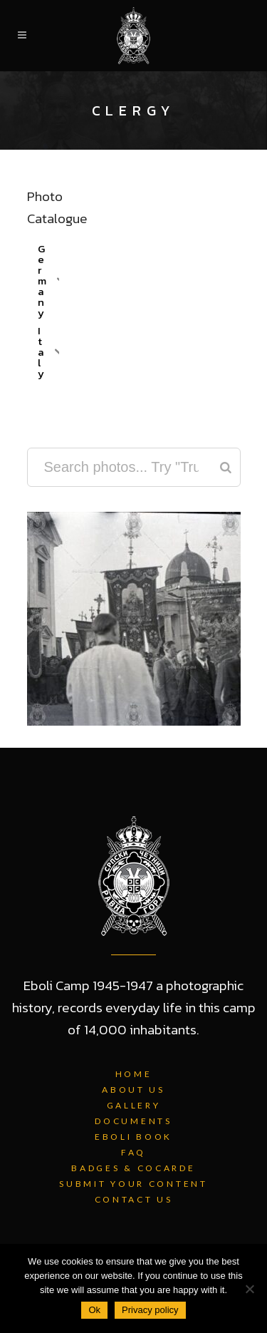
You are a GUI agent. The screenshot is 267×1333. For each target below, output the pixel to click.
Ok (94, 1309)
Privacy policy (150, 1309)
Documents (133, 1121)
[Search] (225, 467)
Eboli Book (133, 1136)
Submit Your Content (133, 1183)
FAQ (133, 1152)
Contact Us (134, 1199)
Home (133, 1074)
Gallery (134, 1105)
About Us (133, 1089)
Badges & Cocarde (133, 1168)
